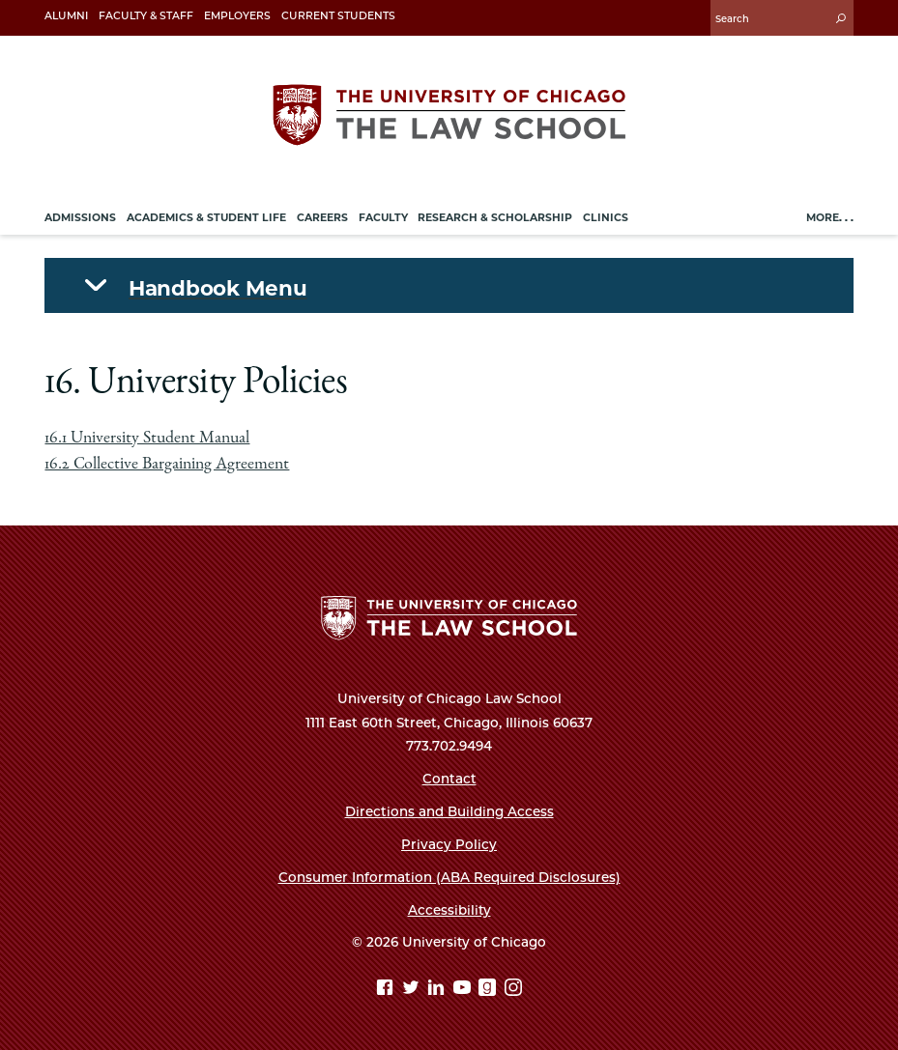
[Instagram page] (513, 989)
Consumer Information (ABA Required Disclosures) (449, 877)
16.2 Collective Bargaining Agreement (166, 464)
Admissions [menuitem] (80, 218)
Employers (237, 16)
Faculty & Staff (146, 16)
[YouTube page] (464, 989)
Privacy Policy (449, 844)
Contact (449, 778)
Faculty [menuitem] (383, 218)
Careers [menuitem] (322, 218)
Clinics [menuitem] (605, 218)
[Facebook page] (387, 989)
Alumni (66, 16)
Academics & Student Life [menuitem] (206, 218)
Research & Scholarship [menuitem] (495, 218)
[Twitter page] (413, 989)
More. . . (830, 218)
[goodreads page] (489, 989)
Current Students (338, 16)
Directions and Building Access (449, 811)
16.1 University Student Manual (146, 438)
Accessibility (449, 910)
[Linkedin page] (438, 989)
